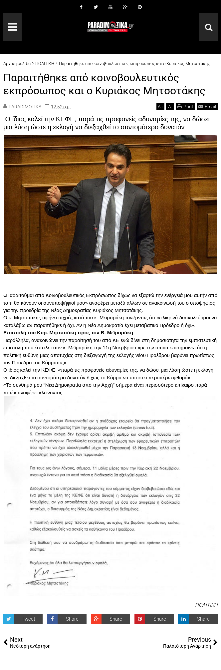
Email (207, 106)
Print (185, 106)
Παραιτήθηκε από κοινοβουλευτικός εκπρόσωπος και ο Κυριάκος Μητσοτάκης (104, 84)
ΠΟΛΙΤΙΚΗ (206, 605)
